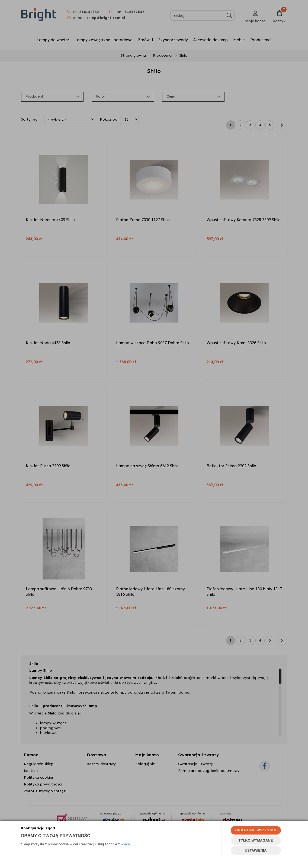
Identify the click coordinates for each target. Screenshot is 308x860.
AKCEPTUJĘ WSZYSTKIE (255, 830)
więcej (126, 844)
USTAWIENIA (256, 850)
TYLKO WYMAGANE (256, 840)
